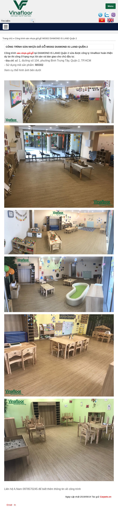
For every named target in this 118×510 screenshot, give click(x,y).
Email (9, 505)
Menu (110, 6)
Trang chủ (7, 38)
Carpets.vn (105, 496)
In (14, 505)
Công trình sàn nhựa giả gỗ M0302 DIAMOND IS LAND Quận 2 (46, 38)
